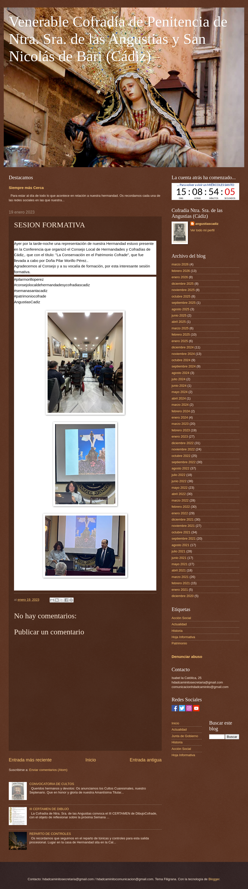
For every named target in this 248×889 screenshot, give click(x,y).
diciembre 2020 (183, 596)
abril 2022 (179, 494)
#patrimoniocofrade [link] (30, 296)
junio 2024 (179, 385)
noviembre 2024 (183, 354)
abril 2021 (179, 570)
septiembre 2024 (184, 366)
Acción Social (181, 618)
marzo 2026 (180, 264)
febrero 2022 (181, 507)
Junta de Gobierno (185, 736)
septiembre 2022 (184, 462)
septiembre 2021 (184, 538)
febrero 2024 (181, 411)
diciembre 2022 (183, 443)
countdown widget (205, 191)
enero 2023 (180, 436)
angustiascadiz (206, 224)
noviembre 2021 (183, 526)
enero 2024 (180, 417)
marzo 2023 (180, 424)
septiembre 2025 (184, 303)
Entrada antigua (146, 759)
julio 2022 (178, 475)
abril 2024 (179, 398)
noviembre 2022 (183, 449)
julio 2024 (178, 379)
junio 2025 (179, 315)
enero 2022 (180, 513)
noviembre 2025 (183, 290)
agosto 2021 (180, 545)
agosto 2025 (180, 309)
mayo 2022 (180, 487)
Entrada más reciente (30, 759)
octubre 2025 (181, 296)
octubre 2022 (181, 456)
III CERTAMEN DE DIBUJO (49, 809)
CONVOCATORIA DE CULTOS (51, 784)
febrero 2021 (181, 583)
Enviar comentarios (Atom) (48, 770)
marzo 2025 (180, 328)
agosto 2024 (180, 373)
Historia (177, 631)
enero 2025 (180, 341)
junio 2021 (179, 558)
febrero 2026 (181, 271)
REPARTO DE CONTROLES (50, 834)
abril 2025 (179, 322)
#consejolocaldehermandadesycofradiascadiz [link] (52, 285)
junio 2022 (179, 481)
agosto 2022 (180, 468)
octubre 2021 (181, 532)
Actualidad (179, 624)
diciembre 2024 (183, 347)
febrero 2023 (181, 430)
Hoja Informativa (183, 637)
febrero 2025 (181, 334)
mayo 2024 (180, 392)
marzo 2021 (180, 577)
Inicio (90, 759)
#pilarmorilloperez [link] (29, 279)
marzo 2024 (180, 405)
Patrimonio (179, 643)
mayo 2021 (180, 564)
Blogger (213, 879)
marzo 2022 (180, 500)
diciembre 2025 (183, 283)
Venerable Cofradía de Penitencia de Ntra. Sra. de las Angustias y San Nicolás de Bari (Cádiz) (118, 38)
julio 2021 (178, 551)
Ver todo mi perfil (202, 230)
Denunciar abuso (187, 656)
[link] (27, 302)
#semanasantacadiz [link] (30, 290)
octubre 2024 (181, 360)
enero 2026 (180, 277)
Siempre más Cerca (26, 187)
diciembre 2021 (183, 519)
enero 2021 (180, 589)
